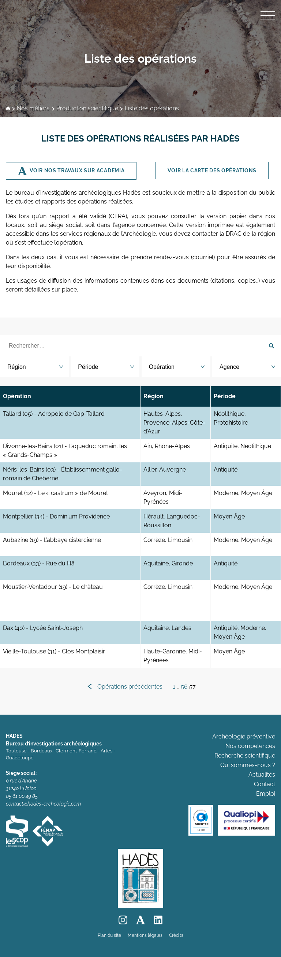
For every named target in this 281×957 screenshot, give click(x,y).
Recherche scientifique (244, 755)
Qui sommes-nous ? (247, 765)
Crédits (176, 935)
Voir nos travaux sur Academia (77, 170)
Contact (264, 784)
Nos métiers (33, 109)
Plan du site (109, 935)
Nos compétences (250, 745)
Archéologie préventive (243, 736)
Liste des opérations (140, 58)
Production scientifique (87, 109)
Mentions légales (145, 935)
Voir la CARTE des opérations (212, 170)
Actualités (261, 774)
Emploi (265, 793)
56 (184, 686)
